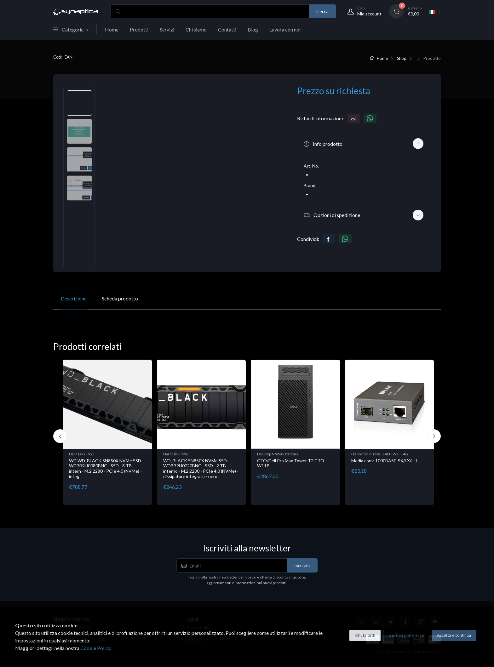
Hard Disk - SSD (81, 454)
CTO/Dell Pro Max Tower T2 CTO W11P (290, 463)
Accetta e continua (454, 635)
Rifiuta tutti (365, 635)
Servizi (167, 29)
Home (111, 29)
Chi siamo (196, 29)
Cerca (322, 11)
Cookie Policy (95, 648)
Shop (401, 58)
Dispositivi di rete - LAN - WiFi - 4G (379, 454)
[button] (362, 143)
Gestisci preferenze (406, 635)
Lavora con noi (285, 29)
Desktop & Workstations (277, 454)
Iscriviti (302, 565)
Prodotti (139, 29)
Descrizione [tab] (74, 298)
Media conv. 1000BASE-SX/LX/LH (384, 460)
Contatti (227, 29)
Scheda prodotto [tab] (120, 298)
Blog (253, 29)
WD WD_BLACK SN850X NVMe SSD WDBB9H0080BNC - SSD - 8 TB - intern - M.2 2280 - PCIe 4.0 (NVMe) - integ (105, 468)
